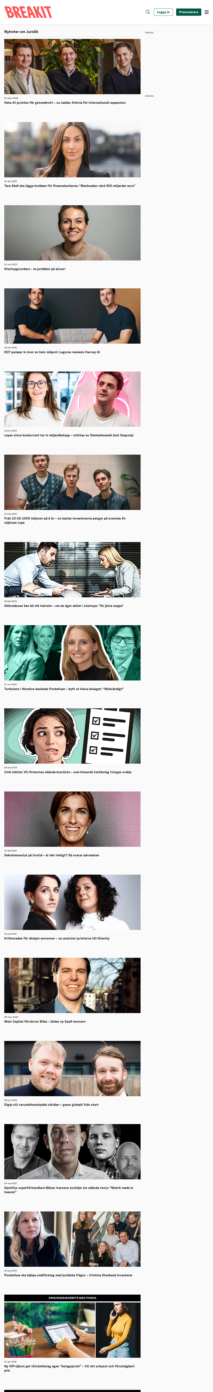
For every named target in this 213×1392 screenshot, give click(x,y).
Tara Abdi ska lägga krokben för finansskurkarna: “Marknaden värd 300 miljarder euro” (69, 186)
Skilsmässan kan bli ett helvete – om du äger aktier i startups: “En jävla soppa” (64, 606)
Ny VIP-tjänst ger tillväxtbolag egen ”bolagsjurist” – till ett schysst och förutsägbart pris (69, 1368)
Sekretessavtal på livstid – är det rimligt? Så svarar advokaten (51, 855)
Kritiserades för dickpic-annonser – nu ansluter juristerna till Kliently (56, 938)
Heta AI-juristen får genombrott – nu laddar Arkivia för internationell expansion (65, 103)
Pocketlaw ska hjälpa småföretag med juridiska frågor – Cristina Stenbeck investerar (68, 1275)
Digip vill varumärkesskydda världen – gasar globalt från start (51, 1105)
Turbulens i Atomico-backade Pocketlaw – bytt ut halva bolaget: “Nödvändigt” (64, 689)
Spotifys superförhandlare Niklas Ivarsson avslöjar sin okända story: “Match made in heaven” (68, 1190)
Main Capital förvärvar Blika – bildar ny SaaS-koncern (45, 1021)
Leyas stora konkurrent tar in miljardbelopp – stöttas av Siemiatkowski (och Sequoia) (69, 435)
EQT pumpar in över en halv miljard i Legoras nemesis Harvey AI (52, 352)
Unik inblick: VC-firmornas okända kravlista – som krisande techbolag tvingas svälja (67, 772)
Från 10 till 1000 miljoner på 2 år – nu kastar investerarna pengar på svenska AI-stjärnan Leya (65, 521)
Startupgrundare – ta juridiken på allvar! (34, 269)
